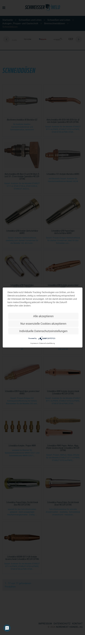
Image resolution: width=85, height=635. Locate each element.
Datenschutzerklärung (47, 343)
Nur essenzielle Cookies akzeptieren (43, 323)
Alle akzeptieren (43, 316)
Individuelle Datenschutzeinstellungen (43, 331)
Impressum (34, 343)
